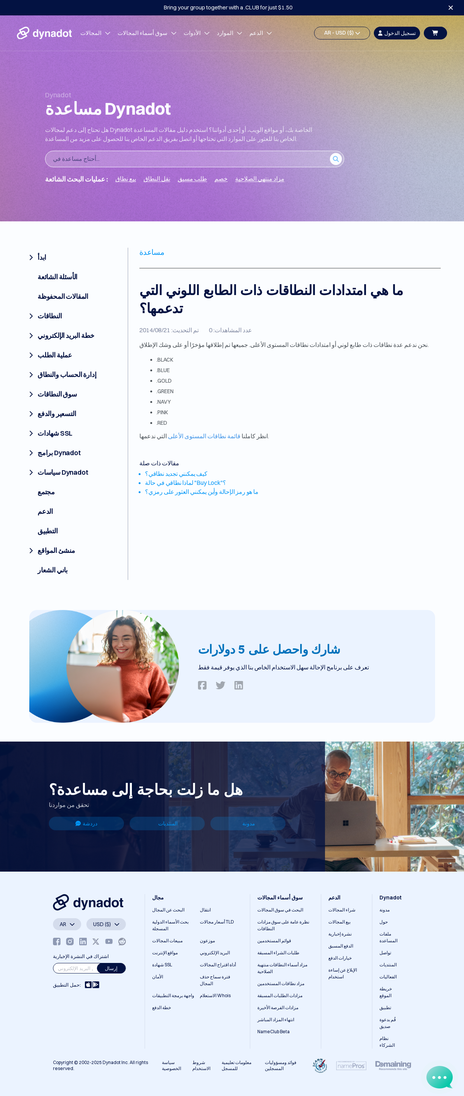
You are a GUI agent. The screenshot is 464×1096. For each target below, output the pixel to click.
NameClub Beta (273, 1031)
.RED (161, 422)
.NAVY (163, 401)
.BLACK (164, 359)
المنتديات (168, 823)
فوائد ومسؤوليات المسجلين (280, 1065)
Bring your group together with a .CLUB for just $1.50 (228, 7)
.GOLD (164, 380)
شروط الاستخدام (201, 1065)
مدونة (248, 823)
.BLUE (163, 370)
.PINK (162, 412)
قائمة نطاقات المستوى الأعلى (204, 436)
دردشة (86, 823)
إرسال (111, 968)
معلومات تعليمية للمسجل (236, 1065)
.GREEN (165, 391)
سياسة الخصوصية (171, 1065)
